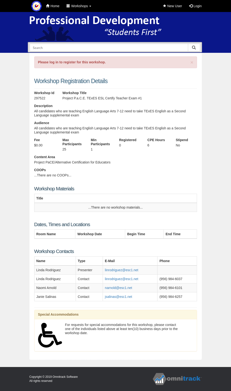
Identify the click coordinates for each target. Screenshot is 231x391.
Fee (37, 140)
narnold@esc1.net (118, 288)
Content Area (44, 157)
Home (52, 6)
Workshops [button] (79, 6)
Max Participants (72, 142)
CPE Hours (156, 140)
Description (43, 106)
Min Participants (100, 142)
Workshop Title (74, 93)
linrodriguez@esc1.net (121, 270)
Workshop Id (44, 93)
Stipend (182, 140)
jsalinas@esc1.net (118, 297)
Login (195, 6)
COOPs (40, 170)
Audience (41, 123)
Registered (127, 140)
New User (172, 6)
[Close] (191, 62)
